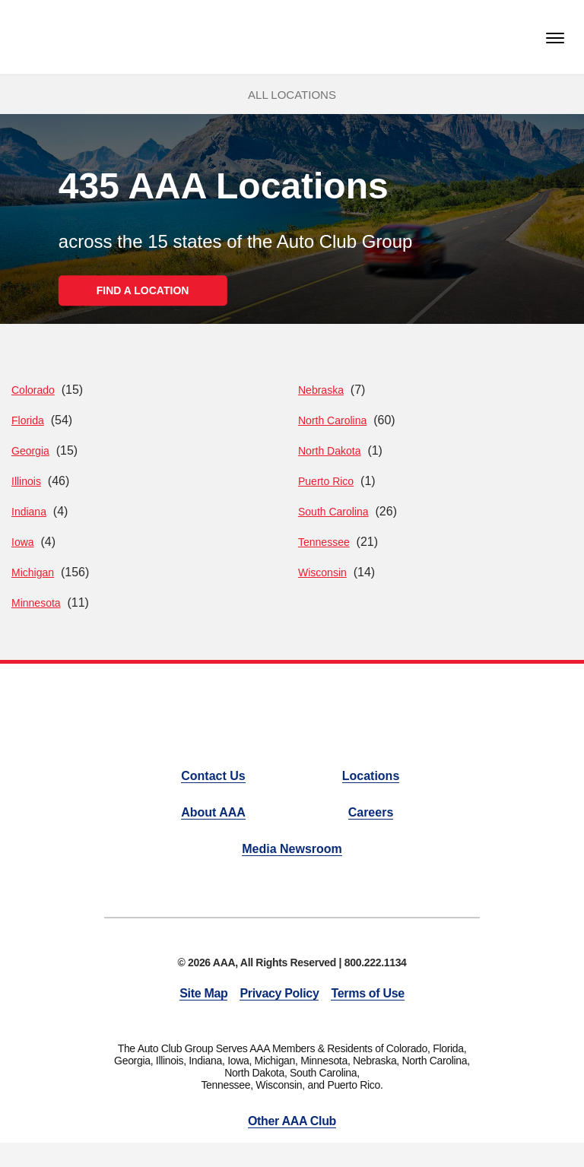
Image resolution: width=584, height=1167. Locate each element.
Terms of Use (367, 993)
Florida (27, 420)
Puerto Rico (326, 481)
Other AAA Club (292, 1121)
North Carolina (332, 420)
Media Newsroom (292, 848)
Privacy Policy (279, 993)
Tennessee (324, 542)
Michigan (32, 572)
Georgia (30, 451)
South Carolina (333, 512)
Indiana (28, 512)
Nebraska (321, 390)
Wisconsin (322, 572)
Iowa (22, 542)
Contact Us (213, 775)
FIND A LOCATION (143, 290)
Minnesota (36, 603)
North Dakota (329, 451)
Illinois (26, 481)
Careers (371, 812)
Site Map (203, 993)
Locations (371, 775)
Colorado (33, 390)
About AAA (213, 812)
